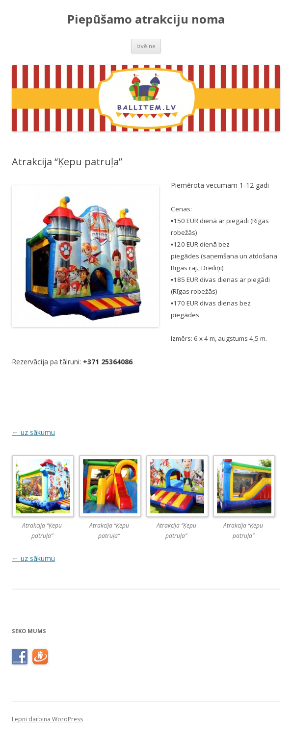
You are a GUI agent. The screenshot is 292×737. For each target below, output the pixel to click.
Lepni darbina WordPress (47, 719)
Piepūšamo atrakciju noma (146, 19)
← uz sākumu (33, 432)
